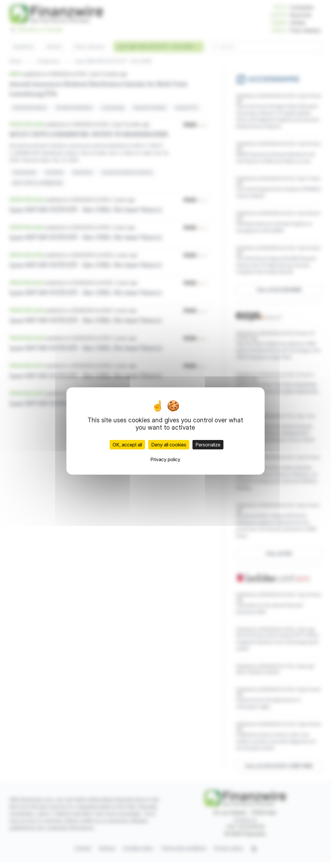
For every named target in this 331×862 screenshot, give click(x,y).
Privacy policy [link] (165, 459)
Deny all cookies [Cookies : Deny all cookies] (168, 445)
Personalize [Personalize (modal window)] (207, 445)
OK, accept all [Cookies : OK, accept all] (127, 445)
